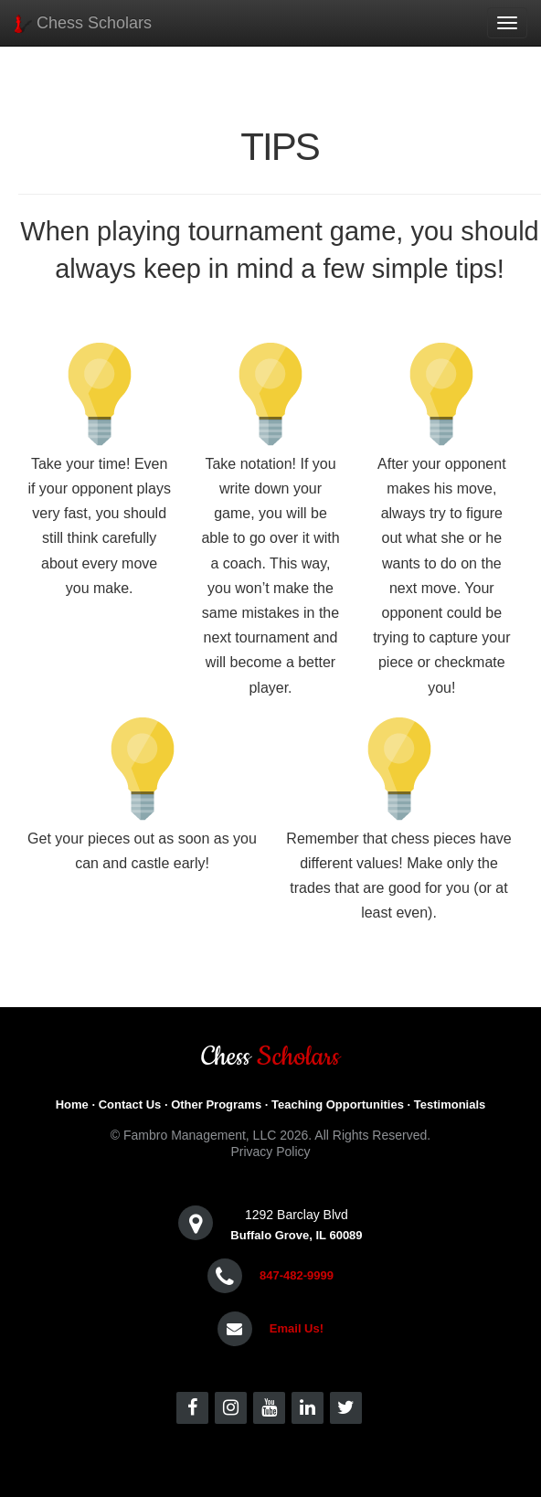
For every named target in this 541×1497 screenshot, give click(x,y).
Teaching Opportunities (337, 1104)
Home (72, 1104)
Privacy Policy (270, 1151)
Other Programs (216, 1104)
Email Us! (297, 1328)
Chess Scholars (83, 23)
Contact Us (130, 1104)
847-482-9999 (297, 1275)
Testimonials (450, 1104)
